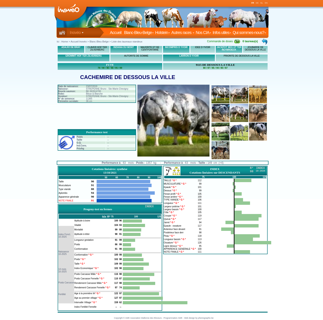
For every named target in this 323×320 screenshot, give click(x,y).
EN (266, 3)
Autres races (182, 32)
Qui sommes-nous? (249, 32)
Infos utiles (222, 32)
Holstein (162, 32)
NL (261, 3)
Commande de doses (223, 41)
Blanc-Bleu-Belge (139, 32)
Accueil (116, 32)
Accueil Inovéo (79, 41)
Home (64, 41)
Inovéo (77, 32)
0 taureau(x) (250, 41)
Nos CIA (203, 32)
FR (252, 3)
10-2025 (62, 237)
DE (257, 3)
